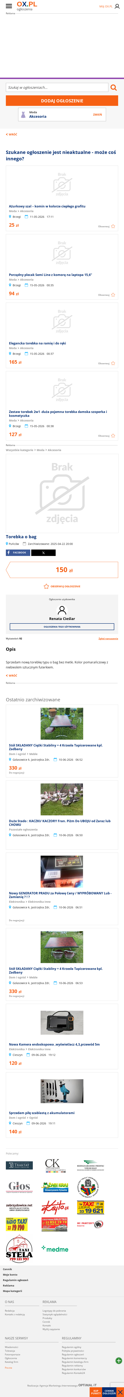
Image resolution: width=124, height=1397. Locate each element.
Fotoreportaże (12, 1354)
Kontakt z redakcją (15, 1314)
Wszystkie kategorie (19, 450)
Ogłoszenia (11, 1358)
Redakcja (10, 1310)
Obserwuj (104, 226)
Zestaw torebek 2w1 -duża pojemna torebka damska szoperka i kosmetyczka (58, 414)
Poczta (8, 1367)
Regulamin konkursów (74, 1369)
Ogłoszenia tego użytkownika (62, 626)
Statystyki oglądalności (55, 1314)
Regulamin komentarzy (74, 1358)
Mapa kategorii (12, 1291)
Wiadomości (11, 1347)
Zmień (97, 114)
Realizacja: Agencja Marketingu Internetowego (62, 1385)
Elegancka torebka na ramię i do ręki (37, 343)
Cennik (7, 1269)
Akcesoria (54, 450)
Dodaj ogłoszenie (62, 101)
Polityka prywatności (73, 1350)
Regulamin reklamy (72, 1365)
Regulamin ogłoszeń (15, 1280)
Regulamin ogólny (71, 1347)
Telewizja (10, 1350)
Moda (40, 450)
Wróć (13, 134)
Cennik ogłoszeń (109, 1392)
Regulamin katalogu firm (75, 1362)
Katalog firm (11, 1362)
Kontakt (47, 1325)
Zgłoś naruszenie (108, 638)
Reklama (8, 1285)
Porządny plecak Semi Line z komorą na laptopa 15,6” (50, 275)
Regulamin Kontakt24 (73, 1373)
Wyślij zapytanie (51, 1329)
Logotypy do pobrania (54, 1310)
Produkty (47, 1318)
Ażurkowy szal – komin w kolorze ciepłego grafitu (47, 206)
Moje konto (10, 1274)
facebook (16, 553)
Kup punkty (96, 1392)
